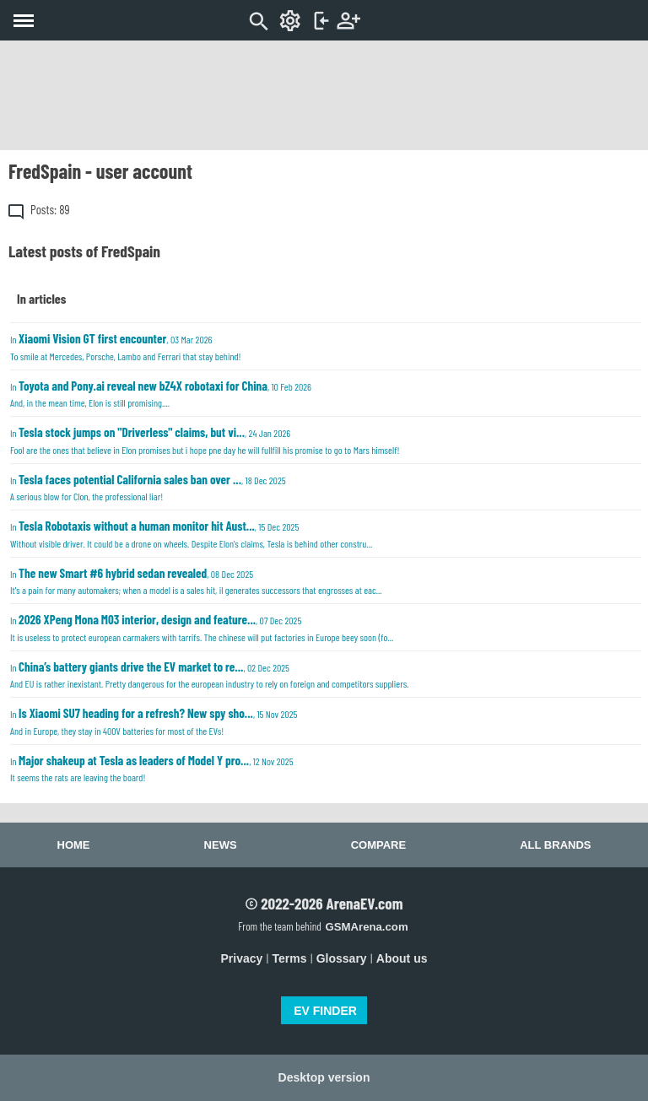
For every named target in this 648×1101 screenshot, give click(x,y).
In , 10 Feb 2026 (160, 393)
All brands (555, 845)
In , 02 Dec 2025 (209, 674)
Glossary (341, 958)
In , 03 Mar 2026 (125, 346)
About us (402, 958)
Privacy (242, 958)
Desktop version (324, 1077)
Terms (290, 958)
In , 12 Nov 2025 (152, 768)
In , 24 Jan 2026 (205, 440)
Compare (378, 845)
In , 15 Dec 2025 (191, 533)
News (220, 845)
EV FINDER (325, 1010)
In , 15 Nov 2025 (153, 721)
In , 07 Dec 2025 (201, 627)
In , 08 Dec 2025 (196, 580)
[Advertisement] (324, 95)
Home (73, 845)
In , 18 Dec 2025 (148, 487)
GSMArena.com (366, 926)
